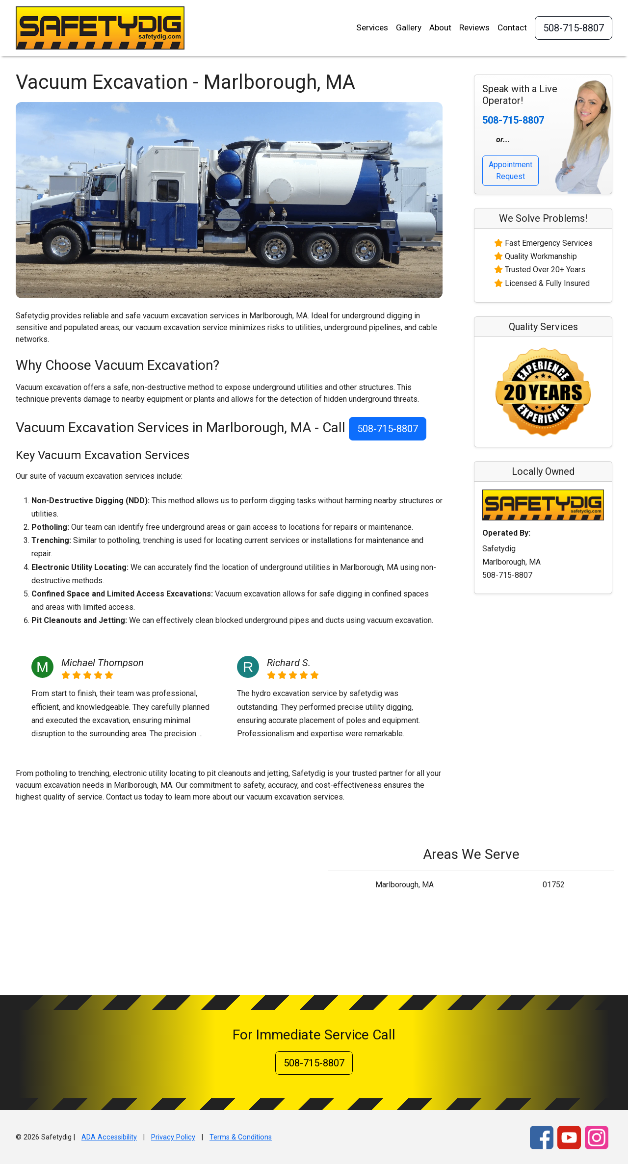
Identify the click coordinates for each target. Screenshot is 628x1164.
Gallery (408, 27)
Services (372, 27)
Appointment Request (510, 170)
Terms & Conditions (240, 1137)
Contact (512, 27)
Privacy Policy (173, 1137)
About (440, 27)
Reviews (474, 27)
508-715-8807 (573, 28)
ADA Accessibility (109, 1137)
